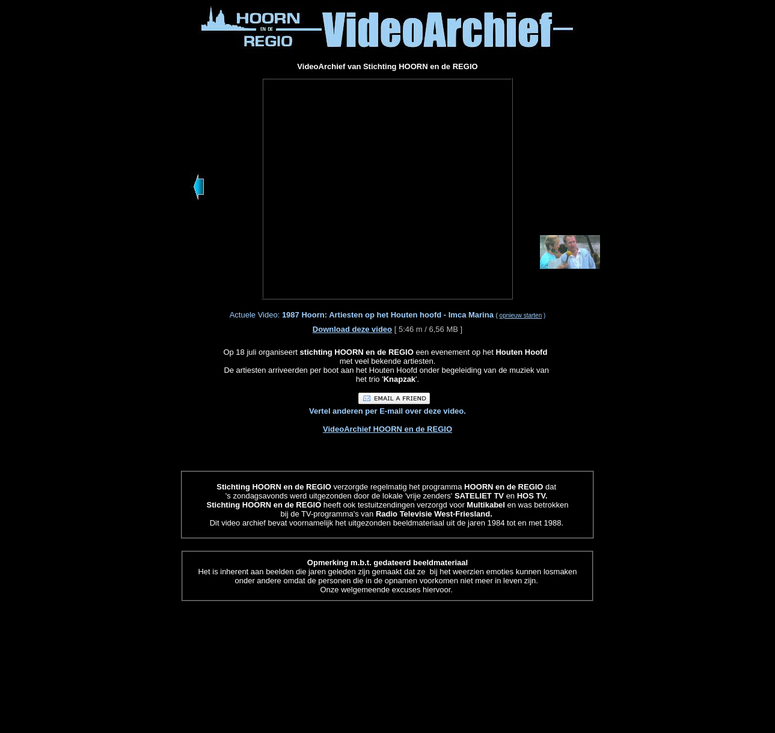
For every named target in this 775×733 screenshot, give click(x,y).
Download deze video (352, 329)
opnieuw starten (521, 315)
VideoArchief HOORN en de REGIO (387, 429)
